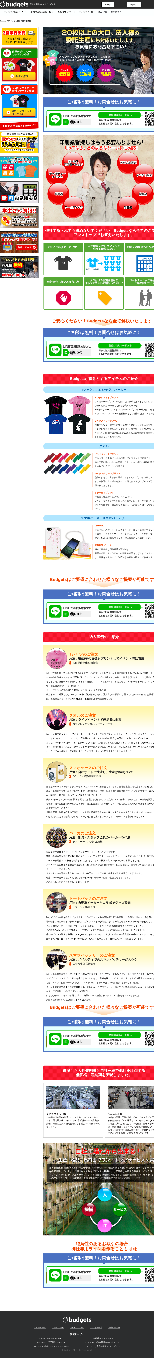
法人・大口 (102, 12)
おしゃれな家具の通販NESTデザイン (103, 1346)
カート (108, 4)
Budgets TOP (5, 21)
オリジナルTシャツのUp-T (51, 1338)
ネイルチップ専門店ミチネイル (51, 1342)
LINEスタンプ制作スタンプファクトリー (51, 1346)
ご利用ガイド (116, 12)
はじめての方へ (77, 1327)
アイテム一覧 (40, 1327)
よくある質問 (96, 1327)
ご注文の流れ (58, 1327)
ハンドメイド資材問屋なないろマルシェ (103, 1342)
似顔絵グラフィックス (103, 1338)
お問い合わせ (114, 1327)
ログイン (134, 4)
